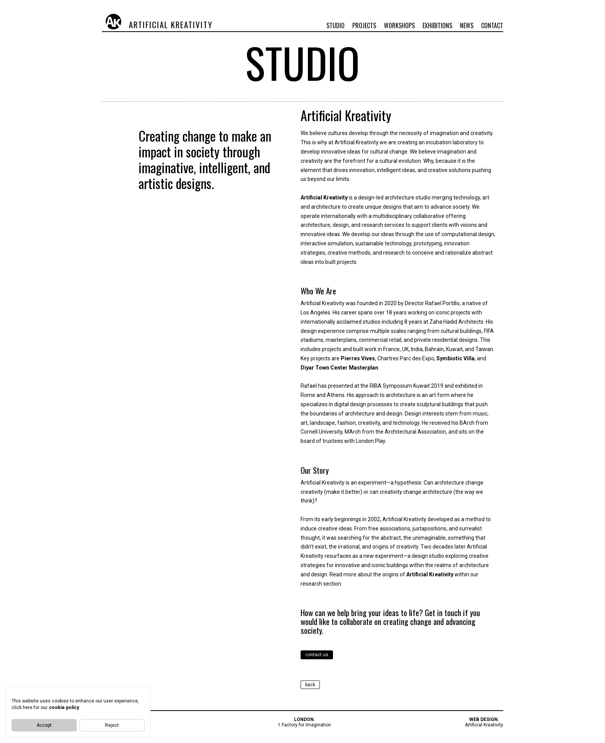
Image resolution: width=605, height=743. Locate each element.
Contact (492, 25)
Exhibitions (437, 25)
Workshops (399, 25)
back (310, 684)
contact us (316, 654)
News (466, 25)
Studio (335, 25)
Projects (364, 25)
